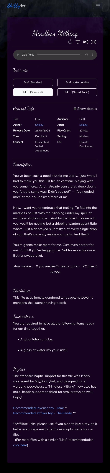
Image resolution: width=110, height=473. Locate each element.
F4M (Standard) (33, 82)
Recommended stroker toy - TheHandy (42, 413)
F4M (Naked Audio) (77, 82)
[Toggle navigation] (98, 5)
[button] (71, 41)
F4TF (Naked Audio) (77, 92)
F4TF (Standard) (33, 92)
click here (20, 445)
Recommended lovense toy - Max (38, 408)
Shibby (39, 125)
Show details (87, 109)
